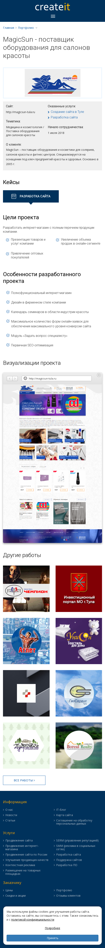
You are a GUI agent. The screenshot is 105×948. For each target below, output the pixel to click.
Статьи (10, 820)
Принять (52, 938)
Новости (11, 815)
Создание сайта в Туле (67, 112)
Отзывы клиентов (68, 895)
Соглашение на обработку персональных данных (74, 822)
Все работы (24, 780)
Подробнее (52, 928)
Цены (9, 890)
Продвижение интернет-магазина (22, 847)
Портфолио (26, 28)
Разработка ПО (66, 865)
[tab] (31, 196)
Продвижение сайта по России (26, 854)
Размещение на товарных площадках (22, 872)
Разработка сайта (64, 117)
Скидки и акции (15, 895)
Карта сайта (64, 815)
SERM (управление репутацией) (77, 840)
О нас (9, 810)
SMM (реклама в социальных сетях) (75, 847)
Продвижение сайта (19, 840)
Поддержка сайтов (69, 860)
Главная (8, 28)
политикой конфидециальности (32, 919)
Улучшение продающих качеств (26, 860)
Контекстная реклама (20, 865)
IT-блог (61, 810)
